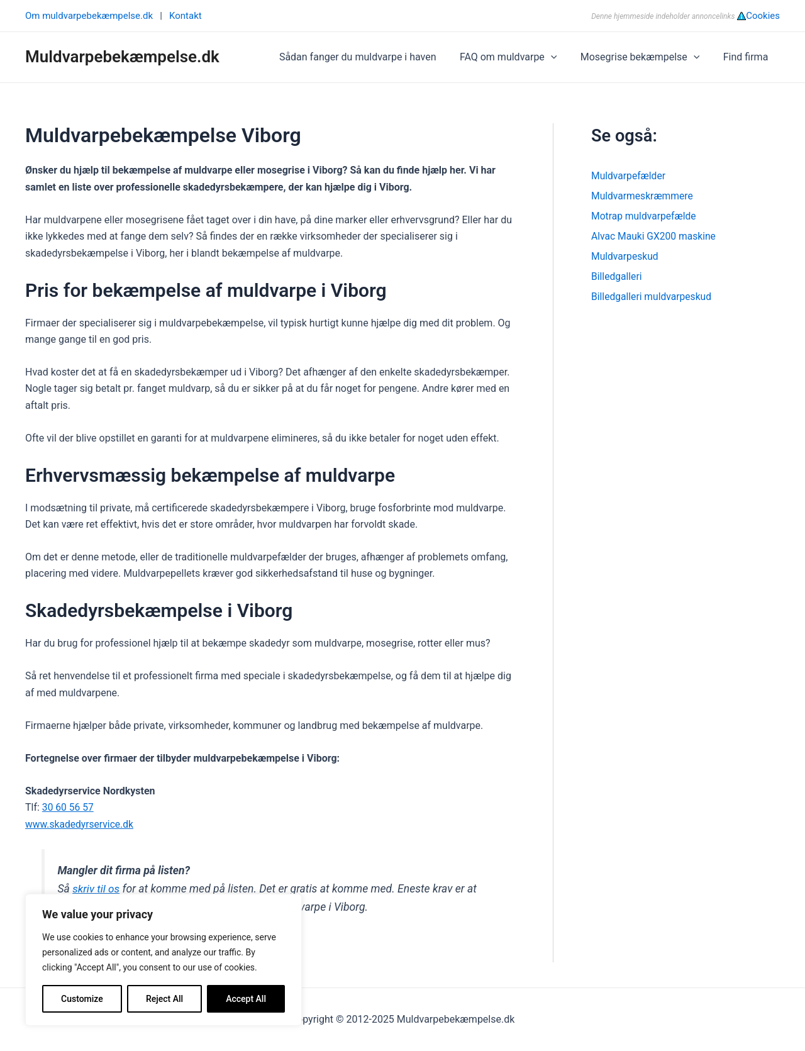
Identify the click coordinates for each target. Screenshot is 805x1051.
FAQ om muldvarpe (516, 57)
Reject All (164, 999)
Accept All (246, 999)
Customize (82, 999)
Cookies (763, 15)
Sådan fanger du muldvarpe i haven (369, 57)
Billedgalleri (617, 276)
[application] (559, 57)
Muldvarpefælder (629, 176)
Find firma (747, 57)
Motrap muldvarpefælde (645, 216)
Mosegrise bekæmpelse (645, 57)
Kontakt (185, 15)
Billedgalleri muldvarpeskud (652, 297)
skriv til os (96, 888)
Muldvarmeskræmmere (643, 196)
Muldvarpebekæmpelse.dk (122, 56)
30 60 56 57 (68, 807)
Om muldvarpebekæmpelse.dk (89, 15)
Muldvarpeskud (625, 256)
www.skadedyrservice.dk (80, 824)
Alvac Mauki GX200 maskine (655, 236)
